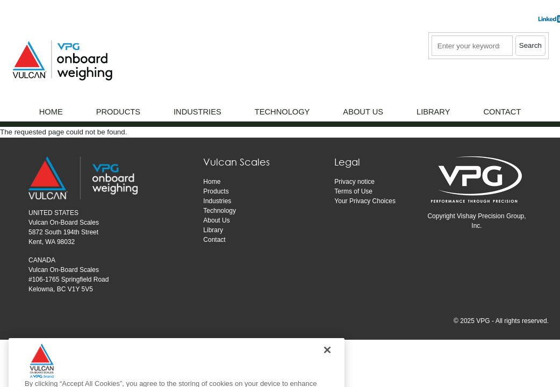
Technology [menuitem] (282, 112)
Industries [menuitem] (197, 112)
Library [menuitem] (433, 112)
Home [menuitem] (51, 112)
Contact (214, 239)
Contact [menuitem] (502, 112)
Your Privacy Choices (365, 201)
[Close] (327, 361)
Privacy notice (354, 181)
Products (215, 191)
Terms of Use (353, 191)
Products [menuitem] (118, 112)
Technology (219, 210)
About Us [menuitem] (363, 112)
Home (211, 181)
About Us (216, 220)
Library (213, 230)
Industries (217, 201)
